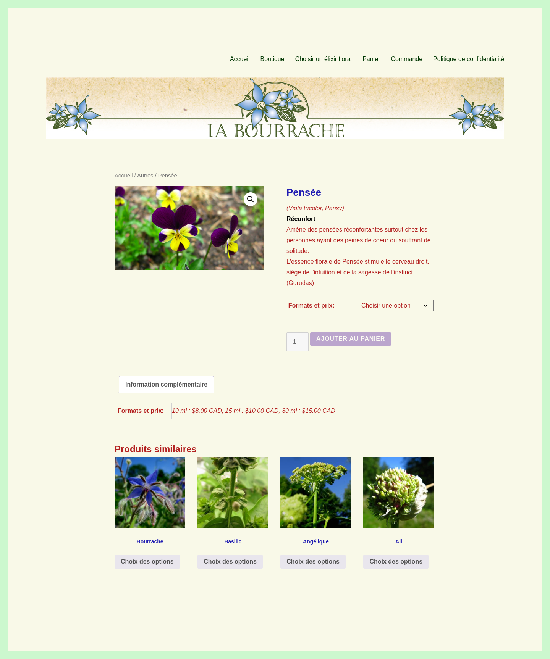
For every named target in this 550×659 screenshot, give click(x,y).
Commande (406, 59)
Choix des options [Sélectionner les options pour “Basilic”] (230, 561)
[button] (250, 199)
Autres (145, 175)
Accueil (240, 59)
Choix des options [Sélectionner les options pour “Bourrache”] (147, 561)
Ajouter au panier (350, 338)
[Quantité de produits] (297, 341)
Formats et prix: (311, 305)
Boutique (272, 59)
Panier (371, 59)
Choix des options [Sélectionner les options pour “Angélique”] (313, 561)
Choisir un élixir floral (323, 59)
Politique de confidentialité (468, 59)
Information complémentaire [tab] (166, 384)
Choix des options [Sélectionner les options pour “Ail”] (395, 561)
